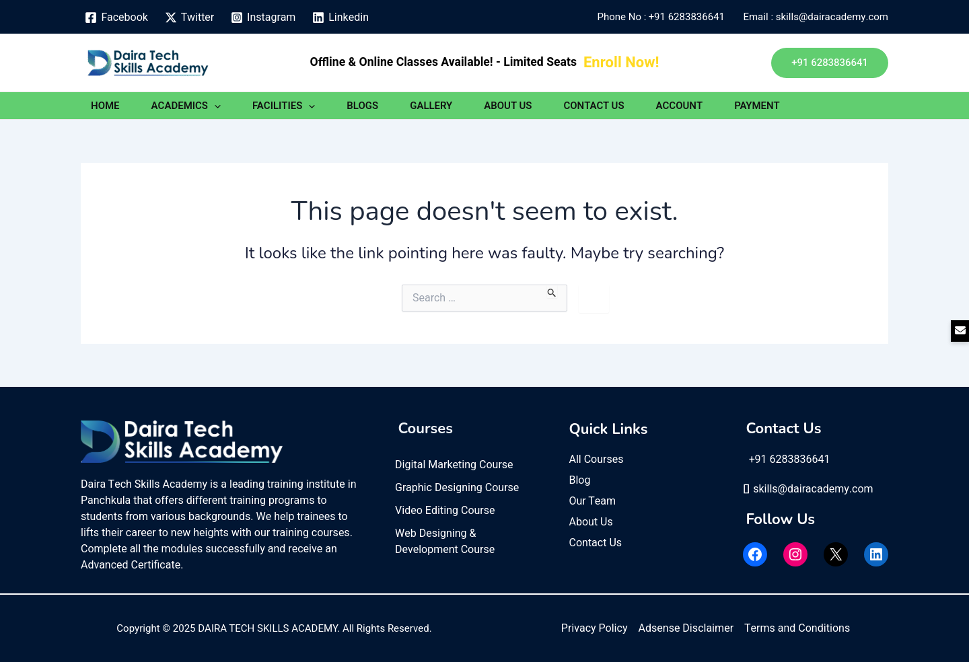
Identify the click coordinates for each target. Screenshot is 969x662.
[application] (214, 105)
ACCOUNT (679, 105)
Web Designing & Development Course (445, 541)
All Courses (596, 459)
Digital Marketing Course (454, 465)
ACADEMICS (186, 105)
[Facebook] (116, 17)
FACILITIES (283, 105)
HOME (105, 105)
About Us (591, 522)
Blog (580, 480)
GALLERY (431, 105)
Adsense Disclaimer (686, 628)
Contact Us (595, 543)
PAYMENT (757, 105)
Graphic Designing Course (457, 488)
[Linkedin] (340, 17)
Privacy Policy (594, 628)
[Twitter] (189, 17)
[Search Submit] (552, 291)
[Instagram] (263, 17)
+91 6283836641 (689, 16)
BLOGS (362, 105)
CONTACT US (593, 105)
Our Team (592, 501)
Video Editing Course (445, 511)
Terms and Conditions (797, 628)
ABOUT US (508, 105)
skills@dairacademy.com (808, 489)
